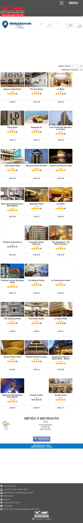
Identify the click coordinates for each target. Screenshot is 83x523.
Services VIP (10, 486)
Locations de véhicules (16, 489)
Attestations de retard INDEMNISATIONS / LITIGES (41, 446)
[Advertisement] (41, 47)
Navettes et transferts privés (18, 492)
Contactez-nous (12, 502)
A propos (8, 506)
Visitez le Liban (43, 519)
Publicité (8, 496)
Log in (7, 499)
